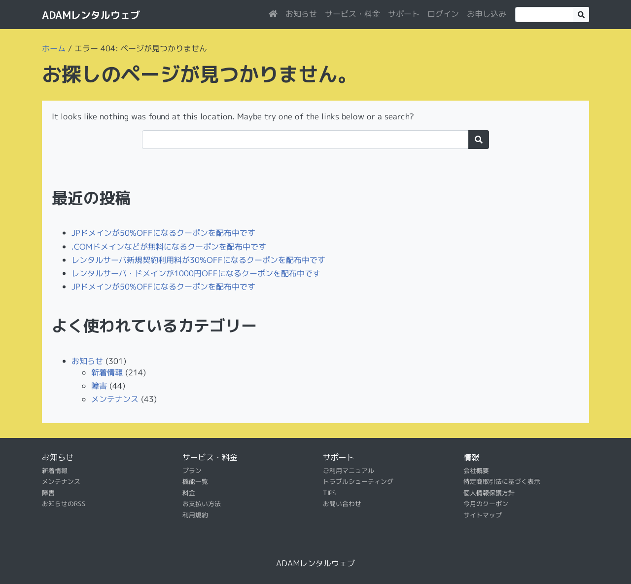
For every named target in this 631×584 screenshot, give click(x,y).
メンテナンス (115, 399)
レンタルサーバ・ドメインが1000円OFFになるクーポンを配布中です (195, 273)
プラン (192, 470)
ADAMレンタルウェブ (91, 15)
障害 (99, 385)
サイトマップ (482, 514)
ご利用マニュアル (348, 470)
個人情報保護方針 (489, 492)
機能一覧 (195, 481)
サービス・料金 (352, 13)
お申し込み (486, 13)
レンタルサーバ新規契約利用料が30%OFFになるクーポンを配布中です (198, 259)
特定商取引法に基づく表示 (501, 481)
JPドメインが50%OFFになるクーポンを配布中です (163, 232)
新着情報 (107, 372)
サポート (404, 13)
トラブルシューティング (358, 481)
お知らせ (301, 13)
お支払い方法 (201, 503)
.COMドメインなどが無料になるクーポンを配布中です (168, 246)
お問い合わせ (342, 503)
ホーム (54, 48)
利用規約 (195, 514)
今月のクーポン (485, 503)
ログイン (443, 13)
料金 (188, 492)
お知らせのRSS (64, 503)
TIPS (329, 492)
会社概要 (476, 470)
